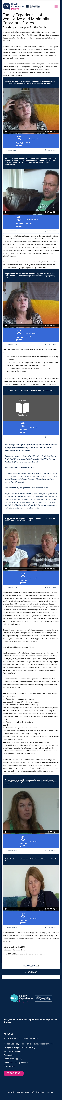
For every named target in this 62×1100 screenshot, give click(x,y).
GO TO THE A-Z (13, 1073)
